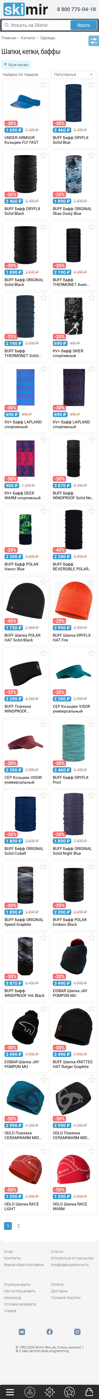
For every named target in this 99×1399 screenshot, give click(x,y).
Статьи (57, 1251)
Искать (83, 25)
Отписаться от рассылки (72, 1258)
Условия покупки (66, 1298)
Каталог (28, 38)
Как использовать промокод (20, 1294)
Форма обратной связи (24, 1265)
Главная (8, 38)
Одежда (47, 38)
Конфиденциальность (70, 1265)
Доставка (59, 1291)
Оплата (57, 1284)
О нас (8, 1251)
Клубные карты (17, 1284)
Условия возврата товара (20, 1307)
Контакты (12, 1258)
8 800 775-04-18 (76, 9)
